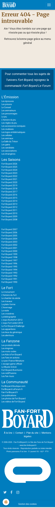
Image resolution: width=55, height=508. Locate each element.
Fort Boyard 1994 (9, 270)
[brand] (9, 4)
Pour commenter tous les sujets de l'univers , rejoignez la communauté (27, 79)
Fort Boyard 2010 (9, 213)
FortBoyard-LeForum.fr (12, 389)
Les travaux (6, 301)
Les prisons (6, 104)
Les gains (5, 144)
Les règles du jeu (9, 123)
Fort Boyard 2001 (9, 248)
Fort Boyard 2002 (9, 245)
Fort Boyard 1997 (9, 260)
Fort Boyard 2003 (9, 242)
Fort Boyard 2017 (9, 191)
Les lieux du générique (11, 332)
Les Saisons (10, 160)
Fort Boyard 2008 (9, 219)
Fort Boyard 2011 (9, 210)
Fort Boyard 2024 (9, 170)
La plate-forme (8, 304)
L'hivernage (6, 307)
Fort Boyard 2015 (9, 198)
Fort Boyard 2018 (9, 188)
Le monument (8, 292)
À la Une (8, 432)
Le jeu (4, 117)
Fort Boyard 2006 (9, 232)
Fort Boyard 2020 (9, 182)
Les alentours (7, 335)
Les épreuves (7, 101)
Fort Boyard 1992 (9, 276)
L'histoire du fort (9, 295)
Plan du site (32, 432)
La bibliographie (8, 317)
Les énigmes (7, 348)
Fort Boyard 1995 (9, 266)
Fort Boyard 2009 (9, 216)
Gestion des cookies (27, 504)
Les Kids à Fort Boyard (11, 354)
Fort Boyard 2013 (9, 204)
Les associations (9, 151)
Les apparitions (8, 329)
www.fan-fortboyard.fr (28, 445)
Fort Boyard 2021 (9, 179)
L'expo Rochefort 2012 (11, 320)
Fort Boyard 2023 (9, 173)
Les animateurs (8, 110)
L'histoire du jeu (8, 120)
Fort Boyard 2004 (9, 239)
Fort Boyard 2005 (9, 235)
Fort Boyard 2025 (9, 167)
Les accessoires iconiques (13, 126)
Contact (19, 432)
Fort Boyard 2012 (9, 207)
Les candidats (7, 148)
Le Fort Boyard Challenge (12, 326)
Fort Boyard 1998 (9, 257)
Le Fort (7, 288)
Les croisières (7, 314)
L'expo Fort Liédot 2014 (12, 323)
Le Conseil (6, 107)
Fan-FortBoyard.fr (9, 392)
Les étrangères (8, 154)
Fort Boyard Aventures (11, 370)
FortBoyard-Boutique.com (13, 386)
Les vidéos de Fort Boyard (13, 401)
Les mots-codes (8, 351)
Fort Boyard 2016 (9, 195)
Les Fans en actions (10, 357)
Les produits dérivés (10, 345)
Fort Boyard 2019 (9, 185)
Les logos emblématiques (13, 132)
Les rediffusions (8, 373)
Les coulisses (7, 129)
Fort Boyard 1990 (9, 282)
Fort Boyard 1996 (9, 263)
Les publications (8, 395)
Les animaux (7, 138)
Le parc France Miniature (12, 361)
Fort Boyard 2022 (9, 176)
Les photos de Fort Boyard (13, 398)
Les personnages (9, 113)
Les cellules (6, 135)
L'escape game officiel (11, 364)
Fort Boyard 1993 (9, 273)
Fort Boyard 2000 (9, 251)
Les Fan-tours (7, 376)
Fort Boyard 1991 (9, 279)
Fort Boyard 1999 (9, 254)
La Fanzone (10, 341)
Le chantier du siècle (10, 298)
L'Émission (10, 97)
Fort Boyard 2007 (9, 229)
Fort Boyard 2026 (9, 164)
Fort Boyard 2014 (9, 201)
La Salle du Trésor (9, 141)
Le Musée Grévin (9, 367)
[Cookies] (6, 502)
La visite (5, 310)
